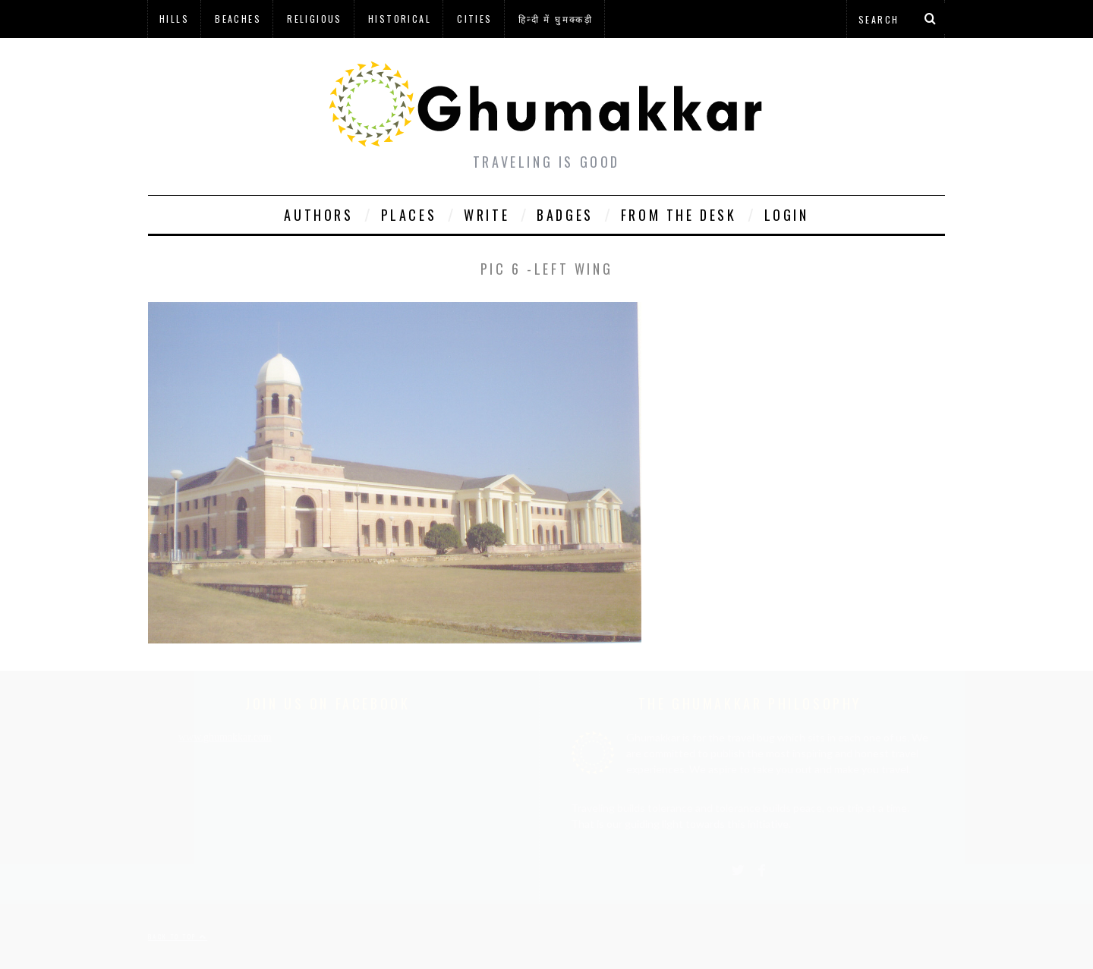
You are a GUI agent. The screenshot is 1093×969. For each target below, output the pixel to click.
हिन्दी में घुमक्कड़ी (555, 18)
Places (409, 215)
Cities (474, 18)
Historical (399, 18)
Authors (318, 215)
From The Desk (679, 215)
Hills (174, 18)
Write (486, 215)
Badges (565, 215)
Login (786, 215)
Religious (314, 18)
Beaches (238, 18)
